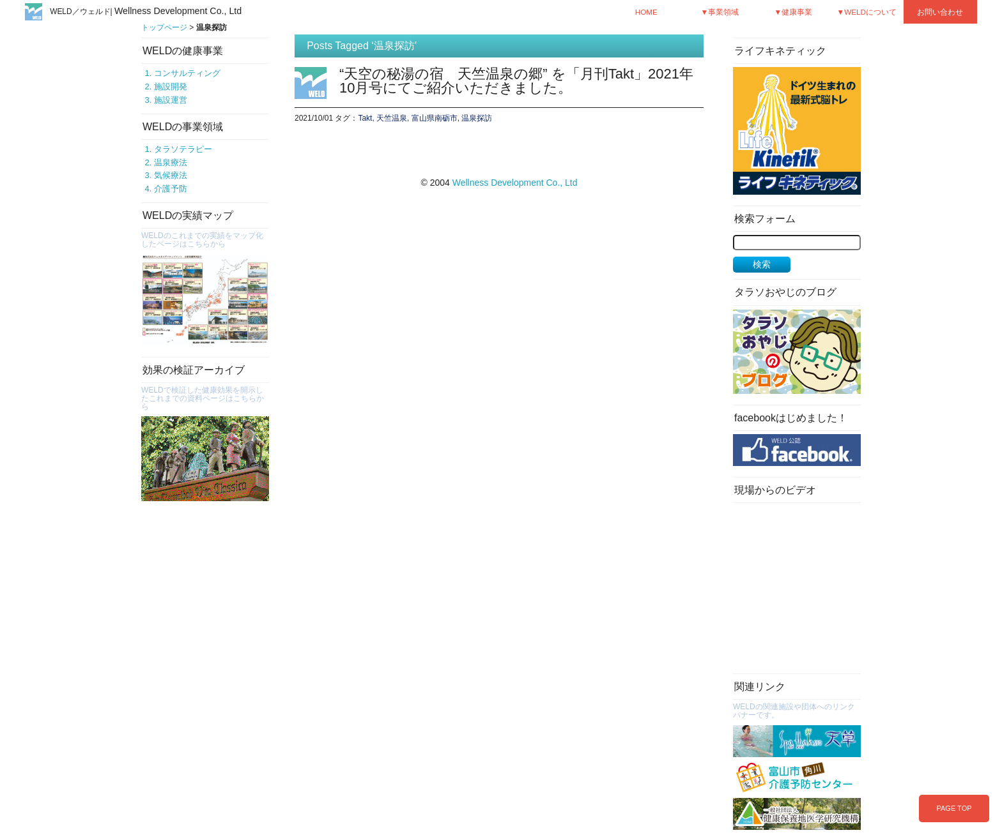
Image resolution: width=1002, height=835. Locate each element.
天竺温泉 (391, 118)
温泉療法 (170, 162)
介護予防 (170, 188)
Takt (365, 118)
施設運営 (170, 100)
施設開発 (170, 86)
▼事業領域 (719, 12)
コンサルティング (187, 73)
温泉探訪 (476, 118)
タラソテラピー (183, 149)
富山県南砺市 (435, 118)
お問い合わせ (940, 12)
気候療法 (170, 175)
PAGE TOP (953, 808)
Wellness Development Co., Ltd (515, 182)
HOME (646, 12)
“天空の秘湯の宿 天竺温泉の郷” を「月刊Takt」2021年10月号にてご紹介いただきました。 (516, 81)
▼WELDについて (867, 12)
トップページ (164, 27)
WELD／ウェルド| (146, 11)
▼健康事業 (793, 12)
